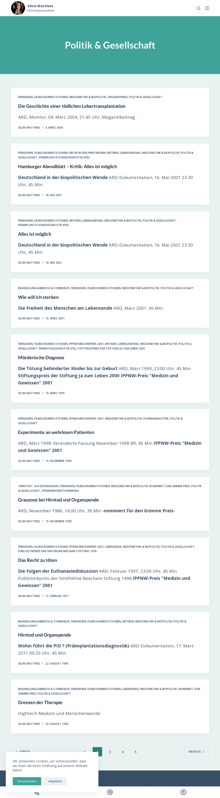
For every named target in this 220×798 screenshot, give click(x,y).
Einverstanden (27, 781)
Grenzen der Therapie (40, 702)
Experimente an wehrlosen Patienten (56, 432)
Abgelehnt (55, 781)
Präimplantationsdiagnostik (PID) (64, 157)
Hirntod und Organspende (44, 634)
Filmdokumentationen (51, 97)
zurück (23, 752)
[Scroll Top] (183, 792)
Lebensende (113, 547)
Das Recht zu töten (37, 560)
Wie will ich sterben (38, 297)
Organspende (117, 97)
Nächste (197, 752)
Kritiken (113, 153)
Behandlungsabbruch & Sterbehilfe (44, 288)
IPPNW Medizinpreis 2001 (86, 344)
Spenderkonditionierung (60, 491)
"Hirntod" (25, 486)
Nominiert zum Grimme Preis (169, 486)
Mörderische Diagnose (41, 357)
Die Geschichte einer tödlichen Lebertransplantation (71, 106)
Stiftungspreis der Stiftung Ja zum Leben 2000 (111, 348)
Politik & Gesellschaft (145, 97)
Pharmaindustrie (155, 419)
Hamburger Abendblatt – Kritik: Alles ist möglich (67, 166)
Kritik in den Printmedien (87, 153)
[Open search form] (198, 8)
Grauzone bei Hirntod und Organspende (58, 499)
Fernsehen (25, 97)
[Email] (110, 792)
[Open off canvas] (207, 8)
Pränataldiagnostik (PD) (57, 348)
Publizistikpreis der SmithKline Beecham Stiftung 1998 (57, 551)
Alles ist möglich (34, 234)
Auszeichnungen (46, 486)
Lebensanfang (130, 153)
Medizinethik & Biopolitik (87, 97)
